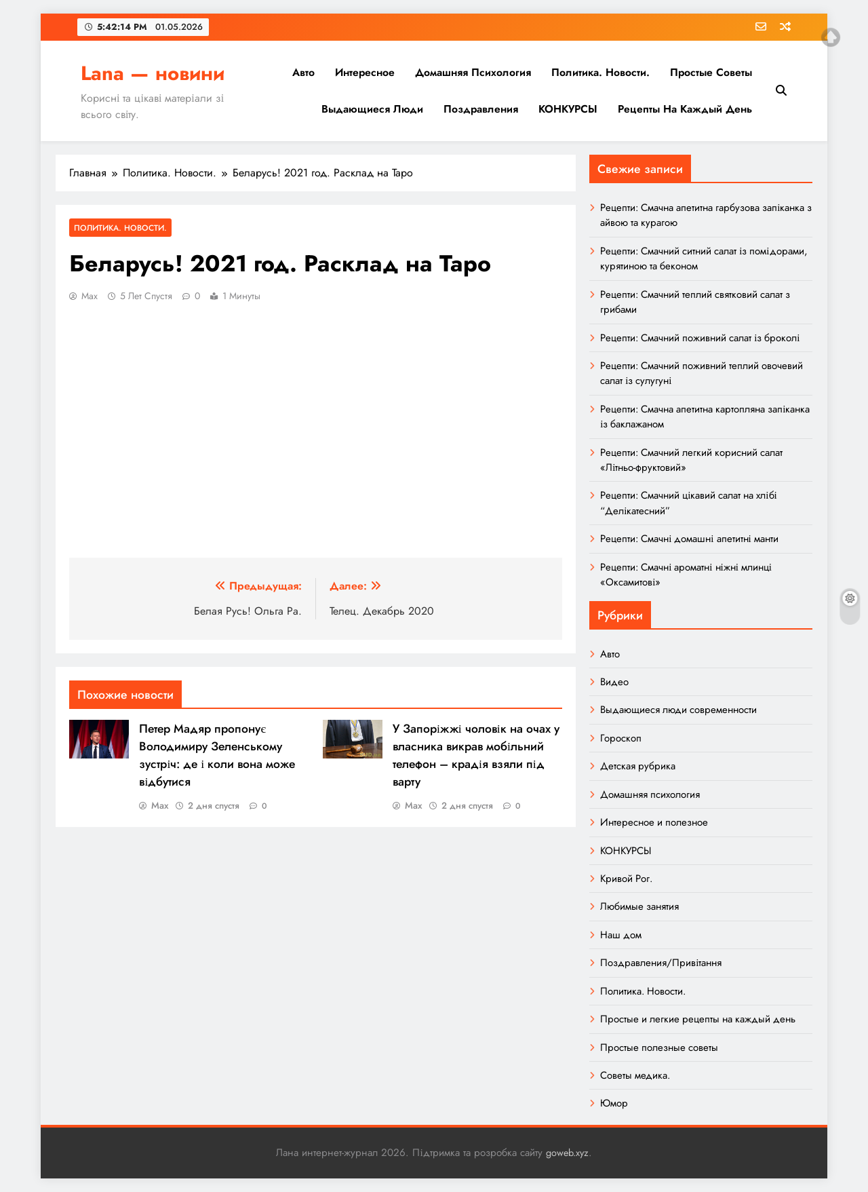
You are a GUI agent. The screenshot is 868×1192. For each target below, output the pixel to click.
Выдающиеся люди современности (678, 709)
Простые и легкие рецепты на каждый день (697, 1019)
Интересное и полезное (654, 822)
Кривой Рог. (626, 878)
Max (89, 296)
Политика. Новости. (600, 72)
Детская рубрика (637, 765)
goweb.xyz (567, 1152)
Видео (614, 681)
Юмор (614, 1103)
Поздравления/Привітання (661, 962)
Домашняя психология (473, 72)
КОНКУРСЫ (567, 109)
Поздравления (480, 109)
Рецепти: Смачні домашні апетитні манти (689, 538)
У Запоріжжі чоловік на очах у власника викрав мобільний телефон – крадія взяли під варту (476, 755)
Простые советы (711, 72)
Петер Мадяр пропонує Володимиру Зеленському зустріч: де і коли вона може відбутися (217, 755)
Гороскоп (621, 738)
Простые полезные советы (659, 1047)
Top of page (831, 37)
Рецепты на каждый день (685, 109)
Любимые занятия (639, 906)
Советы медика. (635, 1075)
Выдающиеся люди (372, 109)
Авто (303, 72)
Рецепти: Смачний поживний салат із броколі (700, 337)
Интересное (365, 72)
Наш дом (621, 934)
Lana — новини (152, 73)
